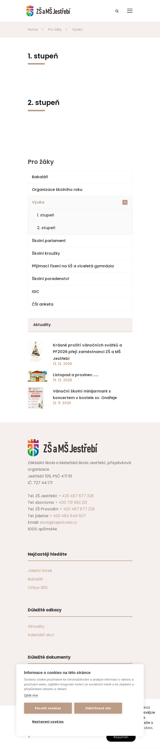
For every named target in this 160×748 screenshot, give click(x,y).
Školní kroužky (46, 253)
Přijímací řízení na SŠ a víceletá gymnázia (73, 266)
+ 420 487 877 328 (76, 496)
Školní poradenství (50, 278)
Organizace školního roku (57, 189)
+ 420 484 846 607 (68, 516)
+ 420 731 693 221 (71, 502)
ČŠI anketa (42, 304)
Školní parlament (49, 240)
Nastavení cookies (48, 722)
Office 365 (37, 587)
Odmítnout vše (98, 708)
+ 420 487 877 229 (77, 509)
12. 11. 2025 (62, 403)
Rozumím (121, 737)
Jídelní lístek (40, 570)
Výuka (80, 202)
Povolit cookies (48, 708)
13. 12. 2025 (62, 363)
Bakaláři (40, 177)
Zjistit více (31, 695)
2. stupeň (46, 228)
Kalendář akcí (41, 635)
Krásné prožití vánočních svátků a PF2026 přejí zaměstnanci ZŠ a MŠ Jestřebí (87, 351)
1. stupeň (45, 215)
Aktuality (36, 626)
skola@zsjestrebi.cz (58, 522)
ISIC (35, 291)
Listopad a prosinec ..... (75, 375)
